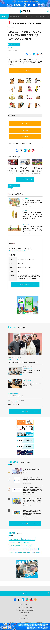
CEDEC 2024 (26, 542)
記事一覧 (4, 16)
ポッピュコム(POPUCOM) (14, 545)
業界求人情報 (28, 16)
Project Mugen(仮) (27, 545)
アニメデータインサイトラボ (28, 539)
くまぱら (10, 47)
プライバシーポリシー (25, 618)
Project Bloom (34, 549)
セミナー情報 (40, 16)
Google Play (25, 136)
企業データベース (15, 16)
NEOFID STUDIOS (36, 552)
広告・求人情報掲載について (25, 607)
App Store (25, 130)
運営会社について (25, 604)
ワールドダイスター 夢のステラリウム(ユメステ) (19, 552)
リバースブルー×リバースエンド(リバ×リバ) (19, 549)
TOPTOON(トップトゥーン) (15, 542)
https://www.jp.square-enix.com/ (17, 250)
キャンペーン (12, 28)
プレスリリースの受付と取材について (25, 610)
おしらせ (25, 615)
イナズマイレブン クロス (14, 539)
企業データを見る (25, 284)
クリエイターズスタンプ (25, 71)
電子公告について (25, 613)
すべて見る (25, 179)
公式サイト (25, 124)
